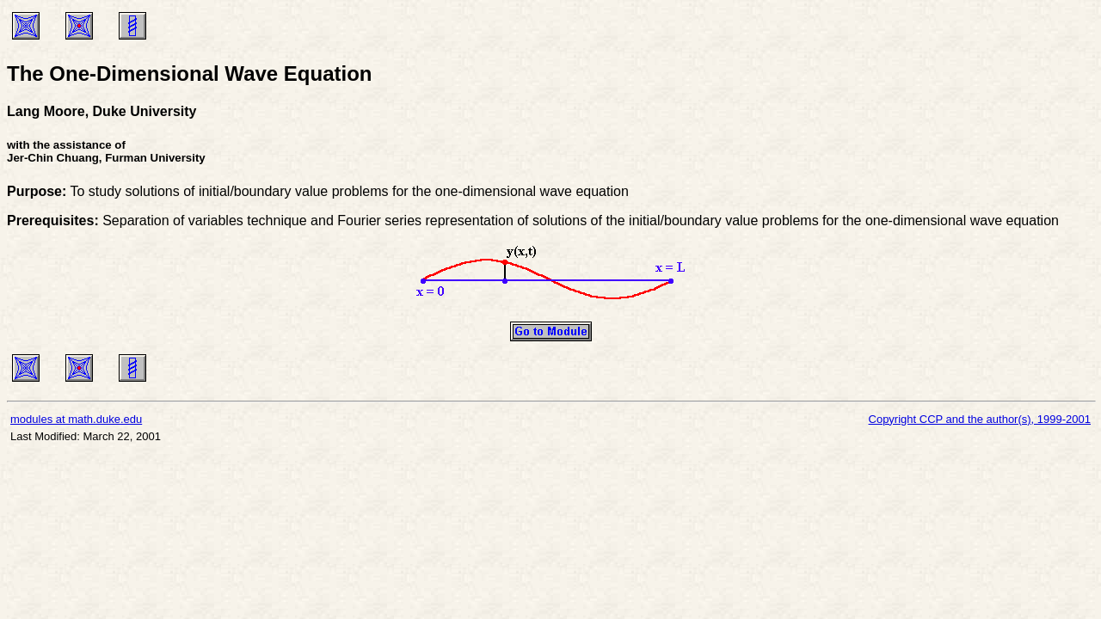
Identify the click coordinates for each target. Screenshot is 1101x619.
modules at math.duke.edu (76, 419)
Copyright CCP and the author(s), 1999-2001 (980, 419)
